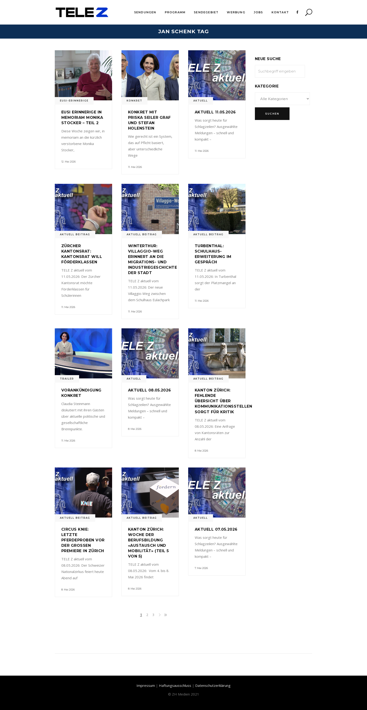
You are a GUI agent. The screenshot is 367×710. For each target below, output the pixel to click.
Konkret (134, 100)
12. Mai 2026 (68, 161)
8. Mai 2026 (134, 429)
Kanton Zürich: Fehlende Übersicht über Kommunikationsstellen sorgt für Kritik (223, 401)
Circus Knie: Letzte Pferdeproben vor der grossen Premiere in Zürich (83, 540)
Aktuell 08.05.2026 (149, 390)
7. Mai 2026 (201, 568)
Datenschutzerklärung (213, 685)
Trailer (67, 378)
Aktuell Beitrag (75, 234)
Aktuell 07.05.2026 (216, 529)
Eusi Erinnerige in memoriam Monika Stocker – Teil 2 (82, 117)
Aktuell (200, 100)
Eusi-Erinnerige (74, 100)
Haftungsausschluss (175, 685)
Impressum (145, 685)
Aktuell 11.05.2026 (215, 112)
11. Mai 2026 (135, 167)
